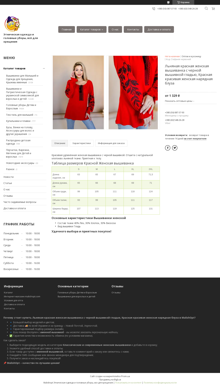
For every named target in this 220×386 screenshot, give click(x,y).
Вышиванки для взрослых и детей (76, 296)
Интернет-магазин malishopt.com (22, 296)
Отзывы (8, 195)
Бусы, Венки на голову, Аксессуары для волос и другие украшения (20, 131)
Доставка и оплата (159, 29)
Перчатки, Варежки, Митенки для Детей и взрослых (18, 153)
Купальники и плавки (18, 121)
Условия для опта (13, 300)
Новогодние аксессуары (20, 163)
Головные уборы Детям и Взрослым (77, 292)
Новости (8, 176)
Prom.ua (125, 376)
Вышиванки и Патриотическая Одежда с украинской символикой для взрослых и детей (22, 93)
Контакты (133, 29)
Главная (67, 29)
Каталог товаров (90, 29)
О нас (115, 29)
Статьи (7, 183)
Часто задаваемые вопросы (19, 202)
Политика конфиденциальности (160, 382)
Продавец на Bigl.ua (110, 379)
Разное (10, 169)
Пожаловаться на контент (128, 382)
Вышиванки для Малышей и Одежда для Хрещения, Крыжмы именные (22, 79)
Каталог (8, 292)
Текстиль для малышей (19, 114)
